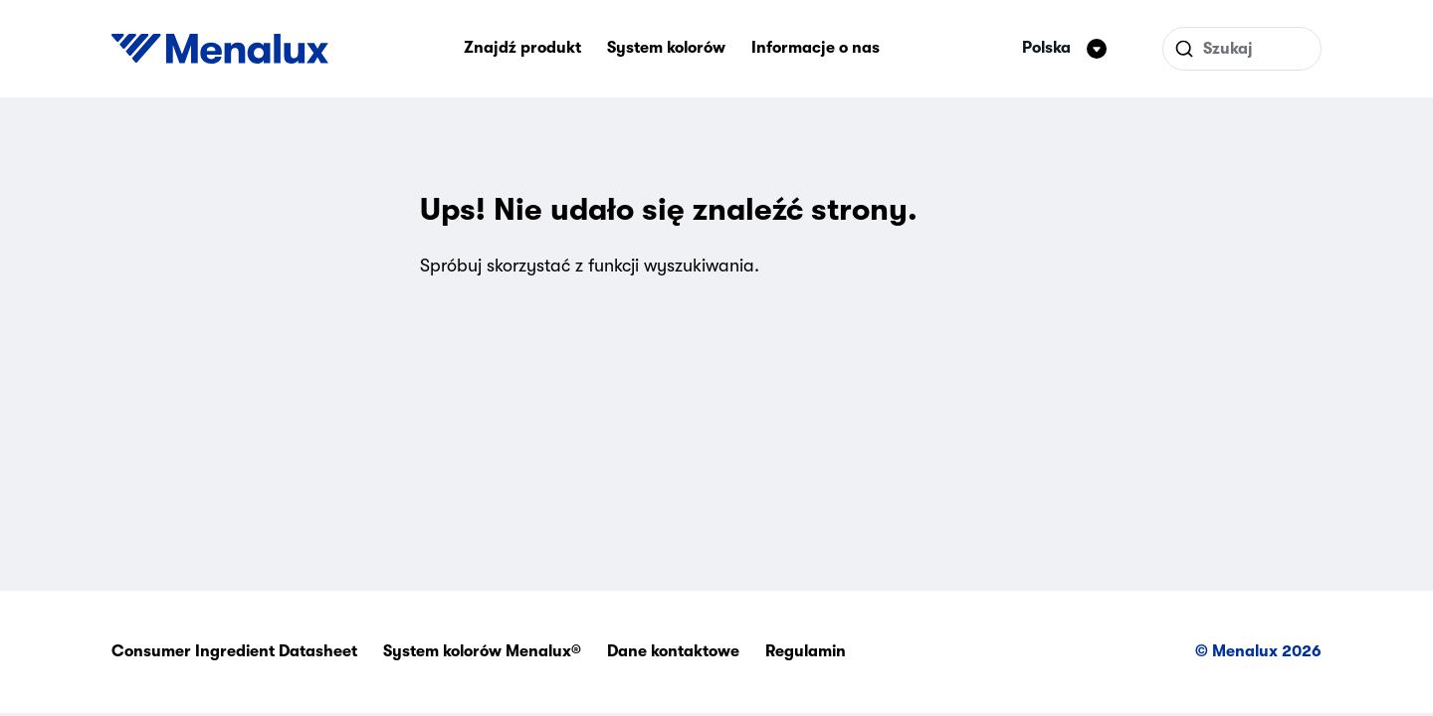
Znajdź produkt (522, 48)
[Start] (219, 49)
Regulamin (805, 651)
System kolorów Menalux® (482, 651)
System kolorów (666, 48)
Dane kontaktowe (673, 651)
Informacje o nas (815, 48)
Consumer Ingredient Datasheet (234, 651)
